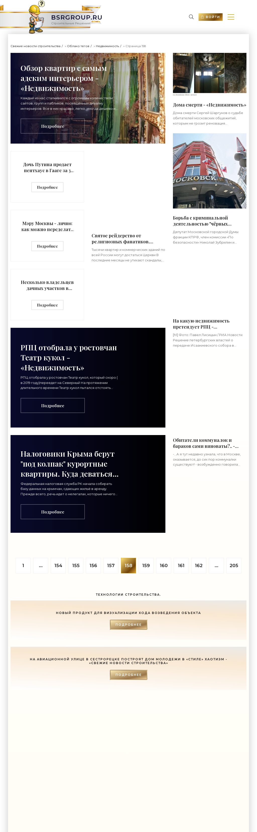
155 (76, 565)
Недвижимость (107, 46)
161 (181, 565)
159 (146, 565)
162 (199, 565)
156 (93, 565)
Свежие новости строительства (35, 46)
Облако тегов (78, 46)
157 (111, 565)
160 (164, 565)
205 (234, 565)
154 (58, 565)
